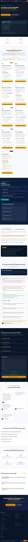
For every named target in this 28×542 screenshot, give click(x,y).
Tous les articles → (24, 473)
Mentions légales (21, 540)
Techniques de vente (17, 513)
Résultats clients (3, 529)
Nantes (1, 535)
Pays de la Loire (2, 536)
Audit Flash (2, 523)
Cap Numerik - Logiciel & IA (18, 523)
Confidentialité (25, 540)
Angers (1, 531)
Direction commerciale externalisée (5, 528)
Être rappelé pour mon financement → (14, 376)
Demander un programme (6, 14)
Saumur (2, 537)
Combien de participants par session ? (14, 439)
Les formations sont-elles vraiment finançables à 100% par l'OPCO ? (14, 431)
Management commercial (18, 514)
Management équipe (3, 527)
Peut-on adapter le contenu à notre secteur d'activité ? (14, 434)
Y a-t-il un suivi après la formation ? (14, 441)
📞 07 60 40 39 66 (19, 504)
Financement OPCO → (15, 14)
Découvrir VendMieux (5, 199)
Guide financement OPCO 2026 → (14, 374)
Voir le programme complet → (7, 81)
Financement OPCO (17, 518)
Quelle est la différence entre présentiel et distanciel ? (14, 436)
